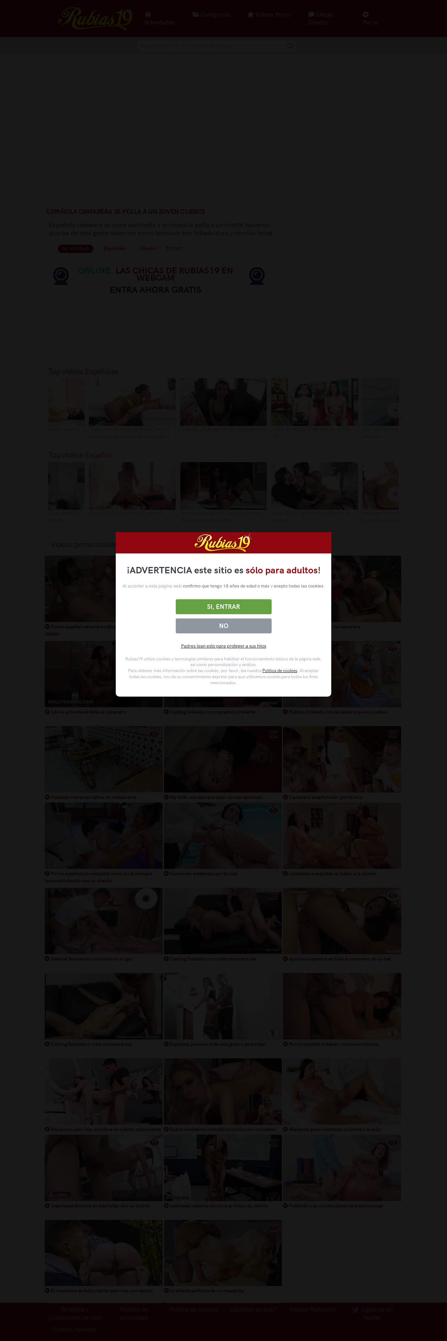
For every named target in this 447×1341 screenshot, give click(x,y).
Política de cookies (279, 670)
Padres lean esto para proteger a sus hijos (223, 646)
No (223, 626)
